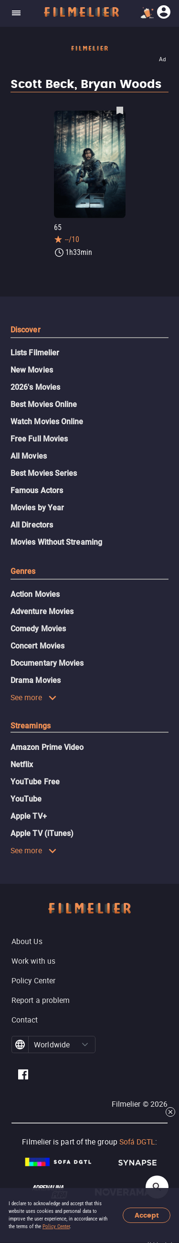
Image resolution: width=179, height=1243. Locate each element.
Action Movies (35, 594)
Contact (24, 1019)
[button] (85, 1044)
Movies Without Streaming (56, 542)
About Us (26, 941)
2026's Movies (35, 387)
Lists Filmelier (35, 352)
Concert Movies (37, 645)
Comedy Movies (38, 628)
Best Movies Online (44, 404)
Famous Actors (37, 490)
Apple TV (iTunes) (42, 833)
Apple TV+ (29, 816)
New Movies (32, 369)
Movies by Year (37, 507)
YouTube (26, 798)
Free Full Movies (39, 438)
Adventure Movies (42, 611)
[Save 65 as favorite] (120, 110)
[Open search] (157, 1187)
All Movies (29, 456)
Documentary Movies (47, 663)
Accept (147, 1215)
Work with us (33, 961)
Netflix (22, 764)
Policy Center (56, 1226)
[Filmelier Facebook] (23, 1076)
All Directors (32, 524)
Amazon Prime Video (47, 747)
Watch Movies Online (47, 421)
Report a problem (40, 1000)
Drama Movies (36, 680)
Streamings (31, 725)
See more (34, 697)
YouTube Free (35, 781)
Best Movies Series (44, 473)
